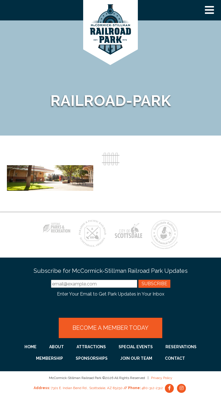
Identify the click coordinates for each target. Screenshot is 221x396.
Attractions (91, 346)
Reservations (181, 346)
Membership (49, 358)
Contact (175, 358)
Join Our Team (136, 358)
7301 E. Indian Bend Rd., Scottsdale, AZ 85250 (87, 388)
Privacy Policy (161, 378)
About (56, 346)
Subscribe (154, 283)
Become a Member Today (110, 327)
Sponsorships (92, 358)
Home (30, 346)
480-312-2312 (152, 388)
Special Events (136, 346)
